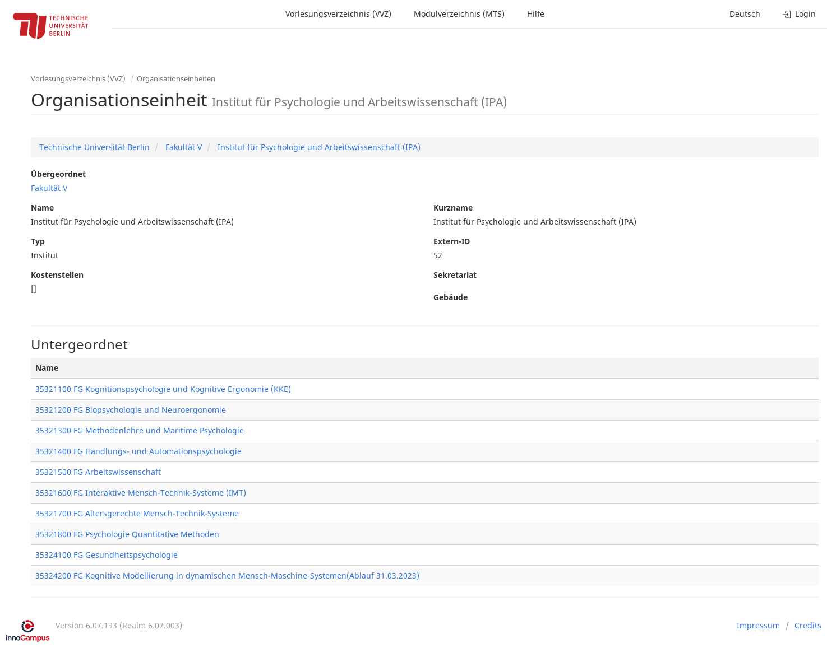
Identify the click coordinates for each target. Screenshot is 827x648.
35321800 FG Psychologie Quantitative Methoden (127, 534)
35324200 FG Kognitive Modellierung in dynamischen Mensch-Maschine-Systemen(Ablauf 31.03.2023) (227, 575)
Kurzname (453, 207)
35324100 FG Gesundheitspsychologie (106, 554)
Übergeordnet (58, 174)
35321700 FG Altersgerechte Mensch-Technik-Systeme (137, 513)
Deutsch (744, 13)
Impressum (758, 625)
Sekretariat (455, 274)
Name (42, 207)
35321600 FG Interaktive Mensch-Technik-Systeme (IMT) (140, 492)
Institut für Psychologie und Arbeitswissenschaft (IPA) (318, 147)
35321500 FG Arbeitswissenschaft (98, 472)
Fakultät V (182, 147)
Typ (38, 241)
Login (799, 13)
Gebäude (450, 297)
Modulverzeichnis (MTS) (459, 13)
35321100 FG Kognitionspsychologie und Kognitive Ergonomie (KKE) (163, 389)
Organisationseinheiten (176, 78)
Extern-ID (451, 241)
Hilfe (535, 13)
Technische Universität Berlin (94, 147)
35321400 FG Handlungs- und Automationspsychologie (138, 451)
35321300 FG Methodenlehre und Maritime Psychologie (139, 430)
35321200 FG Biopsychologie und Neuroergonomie (130, 409)
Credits (807, 625)
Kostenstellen (57, 274)
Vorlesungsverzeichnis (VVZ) (338, 13)
